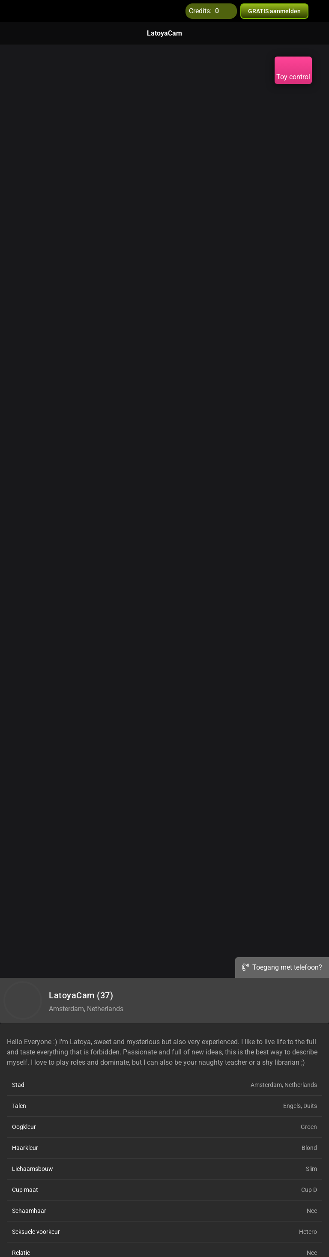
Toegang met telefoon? (282, 967)
